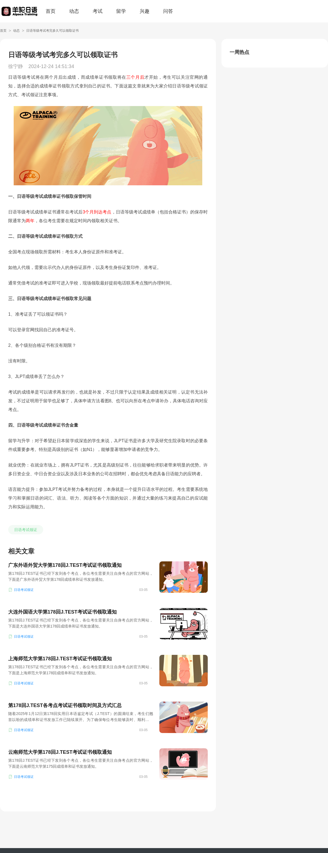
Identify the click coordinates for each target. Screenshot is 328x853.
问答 (168, 11)
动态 (74, 11)
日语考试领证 (25, 529)
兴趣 (145, 11)
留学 (121, 11)
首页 (50, 11)
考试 (97, 11)
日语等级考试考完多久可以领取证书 (52, 30)
